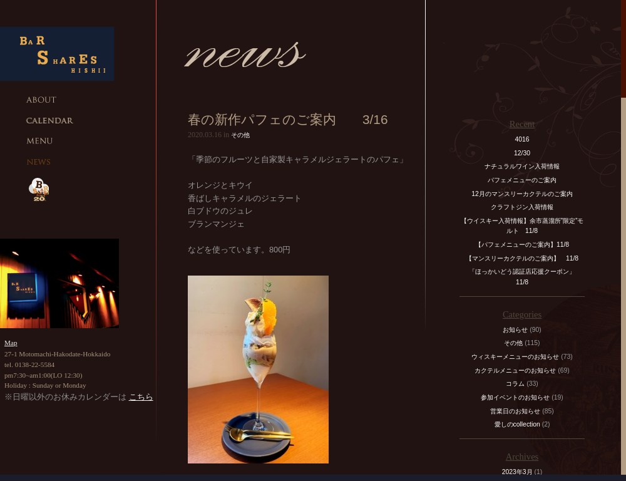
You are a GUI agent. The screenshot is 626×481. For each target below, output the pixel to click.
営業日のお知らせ (515, 411)
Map (11, 342)
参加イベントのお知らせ (515, 397)
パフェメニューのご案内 (522, 180)
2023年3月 (517, 471)
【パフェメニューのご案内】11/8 (522, 244)
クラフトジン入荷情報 (525, 207)
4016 (522, 139)
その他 (240, 135)
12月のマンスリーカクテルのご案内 (522, 193)
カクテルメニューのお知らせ (515, 370)
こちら (141, 396)
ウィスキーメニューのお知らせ (515, 356)
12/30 (522, 153)
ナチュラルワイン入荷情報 (522, 166)
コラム (515, 383)
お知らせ (515, 329)
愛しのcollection (517, 424)
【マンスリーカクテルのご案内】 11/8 (522, 258)
